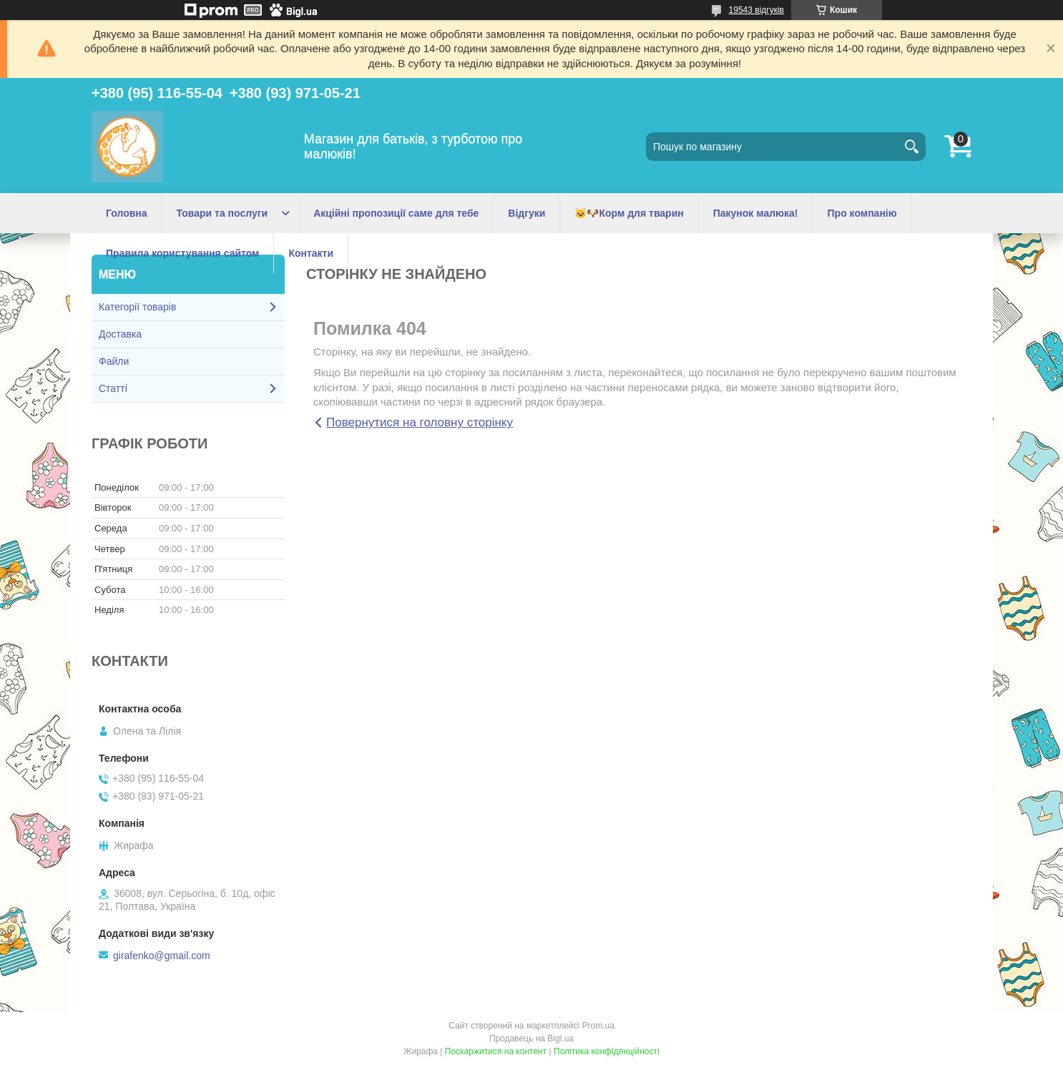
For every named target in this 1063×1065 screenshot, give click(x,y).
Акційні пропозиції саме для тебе (396, 213)
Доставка (120, 334)
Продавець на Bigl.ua (531, 1039)
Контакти (310, 253)
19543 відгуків (756, 10)
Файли (114, 361)
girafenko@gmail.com (161, 955)
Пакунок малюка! (755, 213)
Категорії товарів (137, 307)
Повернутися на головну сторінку (419, 422)
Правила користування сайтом (182, 253)
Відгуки (526, 213)
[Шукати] (911, 146)
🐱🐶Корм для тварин (628, 213)
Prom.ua (598, 1026)
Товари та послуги (222, 213)
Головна (126, 213)
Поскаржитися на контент (496, 1051)
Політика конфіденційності (607, 1051)
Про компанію (862, 213)
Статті (113, 388)
